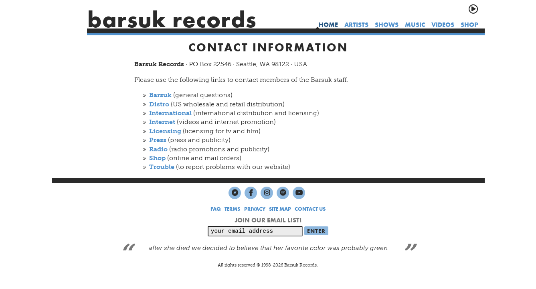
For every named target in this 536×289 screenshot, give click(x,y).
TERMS (232, 209)
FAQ (215, 209)
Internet (162, 122)
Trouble (161, 167)
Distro (159, 104)
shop (469, 24)
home (328, 24)
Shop (157, 158)
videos (442, 24)
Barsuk (160, 95)
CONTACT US (310, 209)
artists (356, 24)
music (415, 24)
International (170, 113)
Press (157, 140)
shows (386, 24)
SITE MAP (280, 209)
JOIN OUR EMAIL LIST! (268, 220)
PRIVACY (254, 209)
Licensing (165, 131)
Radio (158, 149)
